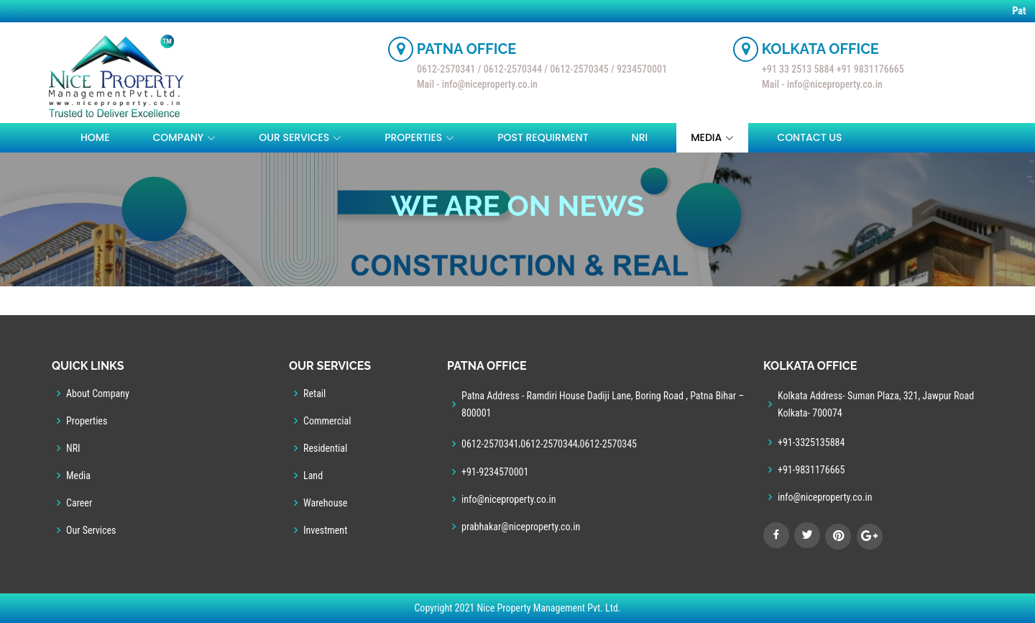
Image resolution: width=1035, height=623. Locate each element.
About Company (97, 393)
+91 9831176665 (870, 69)
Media (78, 475)
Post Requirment (542, 137)
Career (79, 503)
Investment (325, 530)
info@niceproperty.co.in (508, 499)
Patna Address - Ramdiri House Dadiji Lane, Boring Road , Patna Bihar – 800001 (602, 404)
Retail (314, 393)
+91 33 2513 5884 (798, 69)
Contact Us (809, 137)
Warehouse (325, 503)
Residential (325, 448)
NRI (640, 137)
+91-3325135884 (811, 442)
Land (313, 475)
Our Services (91, 530)
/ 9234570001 (639, 69)
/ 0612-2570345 (577, 69)
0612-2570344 (549, 444)
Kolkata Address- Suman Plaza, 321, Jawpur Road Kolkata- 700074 (876, 404)
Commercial (327, 421)
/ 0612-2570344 (510, 69)
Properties (86, 421)
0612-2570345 (609, 444)
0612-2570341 (447, 69)
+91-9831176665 (811, 470)
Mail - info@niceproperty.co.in (477, 84)
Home (95, 137)
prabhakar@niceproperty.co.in (520, 527)
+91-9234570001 (494, 472)
